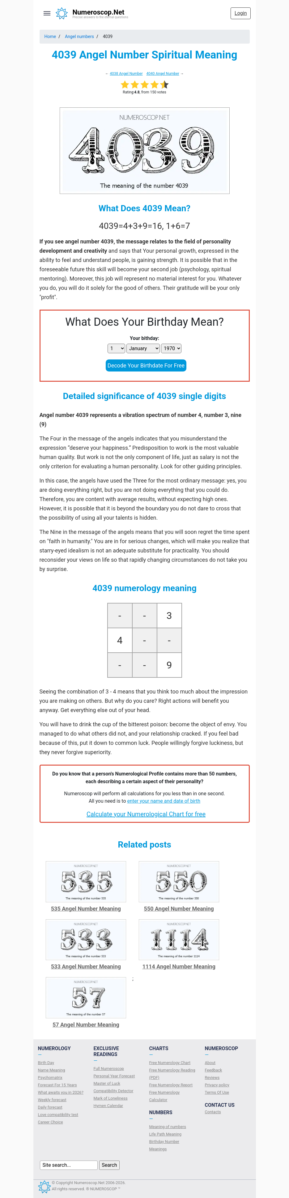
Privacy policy (217, 1085)
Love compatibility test (58, 1114)
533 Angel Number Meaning (86, 966)
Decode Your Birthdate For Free (146, 365)
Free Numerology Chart (170, 1062)
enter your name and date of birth (164, 801)
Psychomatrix (50, 1077)
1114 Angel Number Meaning (178, 966)
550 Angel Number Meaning (179, 908)
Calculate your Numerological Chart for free (146, 814)
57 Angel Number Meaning (86, 1024)
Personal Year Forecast (114, 1076)
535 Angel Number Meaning (86, 908)
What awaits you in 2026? (60, 1092)
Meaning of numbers (167, 1126)
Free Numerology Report (171, 1085)
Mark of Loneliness (111, 1098)
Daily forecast (50, 1107)
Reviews (212, 1077)
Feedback (213, 1070)
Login (241, 13)
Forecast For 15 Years (57, 1085)
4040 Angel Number (162, 73)
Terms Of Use (217, 1092)
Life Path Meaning (165, 1134)
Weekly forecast (52, 1099)
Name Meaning (51, 1070)
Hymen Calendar (108, 1105)
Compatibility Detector (114, 1091)
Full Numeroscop (109, 1068)
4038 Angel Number (126, 73)
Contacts (213, 1112)
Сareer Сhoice (50, 1122)
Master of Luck (107, 1083)
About (210, 1062)
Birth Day (46, 1062)
